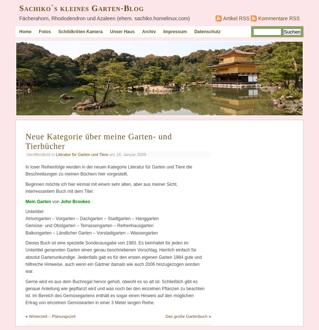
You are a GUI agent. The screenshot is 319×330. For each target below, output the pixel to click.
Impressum (175, 31)
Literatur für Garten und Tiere (82, 154)
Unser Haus (122, 31)
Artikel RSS (236, 18)
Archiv (149, 31)
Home (25, 31)
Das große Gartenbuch (186, 316)
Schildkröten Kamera (80, 31)
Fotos (45, 31)
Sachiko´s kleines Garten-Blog (81, 8)
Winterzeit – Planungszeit (52, 316)
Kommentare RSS (279, 18)
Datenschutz (207, 31)
